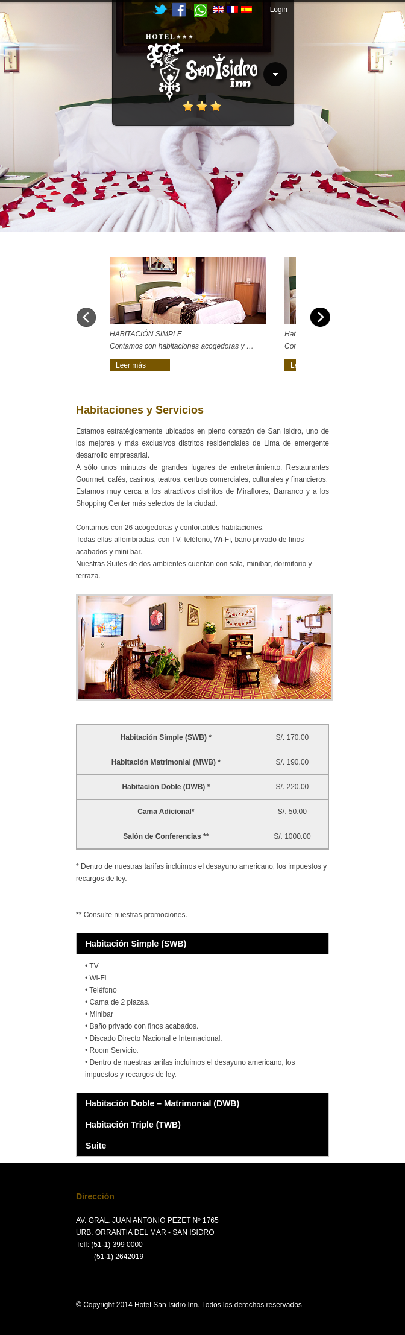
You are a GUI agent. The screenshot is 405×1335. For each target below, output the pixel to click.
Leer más (131, 365)
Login (278, 9)
